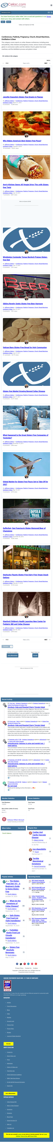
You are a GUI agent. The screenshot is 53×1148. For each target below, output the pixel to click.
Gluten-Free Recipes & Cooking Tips (17, 705)
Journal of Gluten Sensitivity (14, 1036)
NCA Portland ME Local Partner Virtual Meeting (38, 888)
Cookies (35, 968)
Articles (9, 1002)
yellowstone (43, 739)
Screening (9, 1113)
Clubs (8, 1013)
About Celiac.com (11, 1056)
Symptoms (9, 1109)
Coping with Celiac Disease (16, 741)
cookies (20, 1134)
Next (46, 63)
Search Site (10, 1085)
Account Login (10, 1021)
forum (49, 16)
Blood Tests (10, 1117)
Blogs (8, 1010)
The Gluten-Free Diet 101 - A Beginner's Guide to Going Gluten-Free (12, 886)
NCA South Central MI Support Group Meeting (38, 881)
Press (8, 1059)
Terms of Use (10, 1025)
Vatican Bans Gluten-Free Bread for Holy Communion (25, 347)
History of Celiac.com (12, 1067)
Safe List (9, 1124)
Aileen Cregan (38, 840)
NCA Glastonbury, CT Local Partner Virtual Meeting (39, 908)
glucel (37, 852)
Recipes (9, 1032)
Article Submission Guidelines (14, 1074)
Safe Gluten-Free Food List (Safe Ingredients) (13, 918)
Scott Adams (12, 894)
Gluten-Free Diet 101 (12, 1120)
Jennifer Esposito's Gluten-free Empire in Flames (23, 97)
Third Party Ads (11, 1071)
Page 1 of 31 (26, 63)
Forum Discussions (11, 1006)
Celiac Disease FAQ (11, 1102)
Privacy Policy (19, 968)
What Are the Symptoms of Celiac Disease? (13, 903)
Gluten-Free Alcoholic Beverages (12, 950)
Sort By (48, 60)
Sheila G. (24, 782)
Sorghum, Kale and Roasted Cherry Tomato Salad (26, 707)
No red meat (12, 786)
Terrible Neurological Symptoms (37, 861)
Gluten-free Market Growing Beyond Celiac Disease (24, 391)
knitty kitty (25, 760)
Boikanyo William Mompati (15, 820)
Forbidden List (10, 1128)
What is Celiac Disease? (13, 1105)
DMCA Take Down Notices (13, 1078)
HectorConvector (40, 866)
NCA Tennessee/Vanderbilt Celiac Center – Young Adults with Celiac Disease (39, 920)
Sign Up (8, 21)
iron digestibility (39, 849)
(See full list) (21, 828)
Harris (18, 721)
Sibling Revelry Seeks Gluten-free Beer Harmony (23, 304)
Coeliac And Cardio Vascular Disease (39, 835)
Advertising (10, 1063)
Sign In (3, 21)
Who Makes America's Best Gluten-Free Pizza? (22, 141)
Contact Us (28, 968)
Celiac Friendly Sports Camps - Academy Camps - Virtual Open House (39, 897)
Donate (35, 655)
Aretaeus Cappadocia (21, 703)
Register (9, 1017)
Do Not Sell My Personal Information (16, 1082)
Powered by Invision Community (26, 972)
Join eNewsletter (13, 655)
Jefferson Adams (9, 101)
